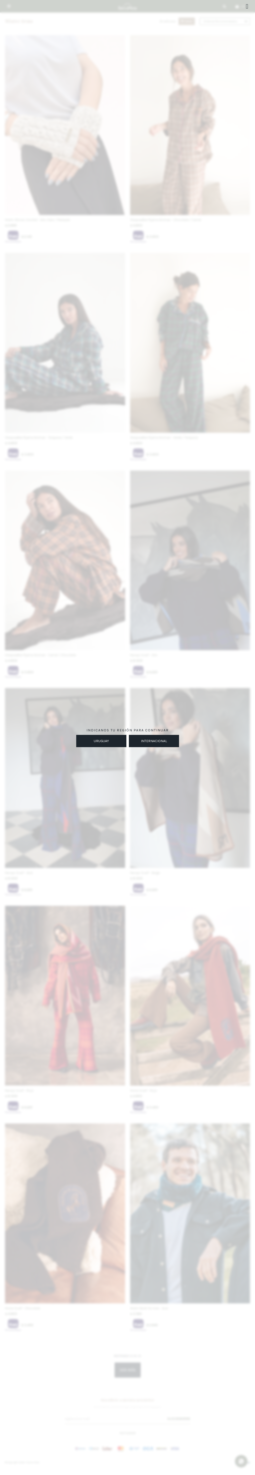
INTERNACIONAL (154, 741)
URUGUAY (101, 741)
